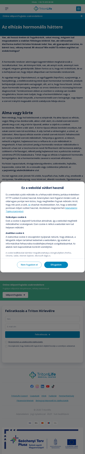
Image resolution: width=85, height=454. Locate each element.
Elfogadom (56, 264)
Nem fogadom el (29, 264)
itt (29, 204)
